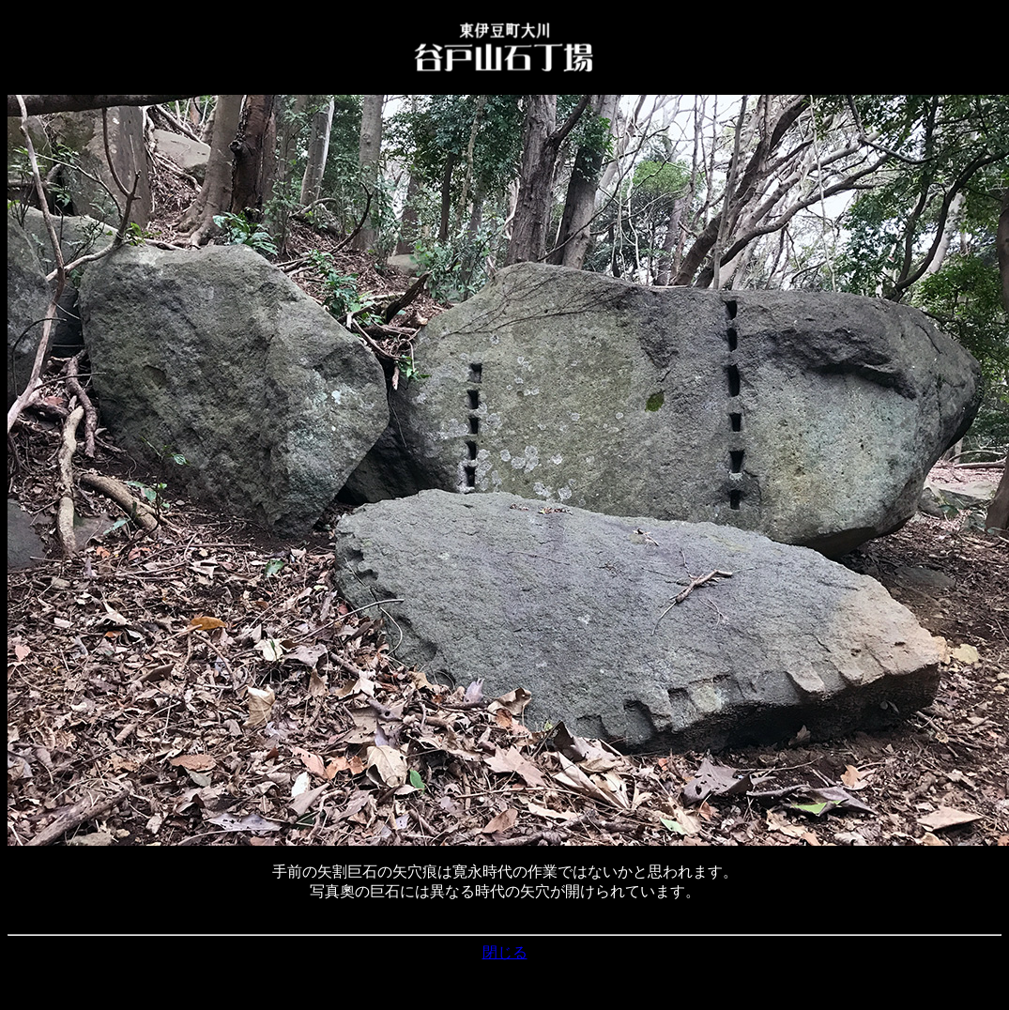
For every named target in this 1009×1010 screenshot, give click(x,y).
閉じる (504, 952)
